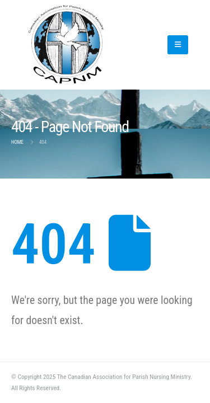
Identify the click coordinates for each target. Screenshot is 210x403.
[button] (177, 44)
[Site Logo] (78, 45)
